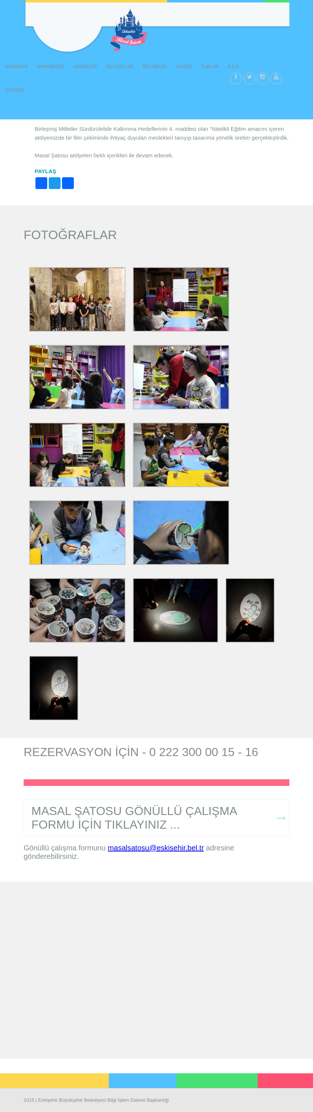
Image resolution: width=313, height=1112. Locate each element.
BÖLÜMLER (154, 66)
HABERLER (85, 66)
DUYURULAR (120, 66)
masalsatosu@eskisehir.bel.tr (156, 848)
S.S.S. (233, 66)
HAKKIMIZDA (50, 66)
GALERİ (184, 66)
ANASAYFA (16, 66)
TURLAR (210, 66)
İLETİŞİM (14, 90)
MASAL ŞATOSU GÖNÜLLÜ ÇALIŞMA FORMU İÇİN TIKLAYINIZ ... (134, 817)
